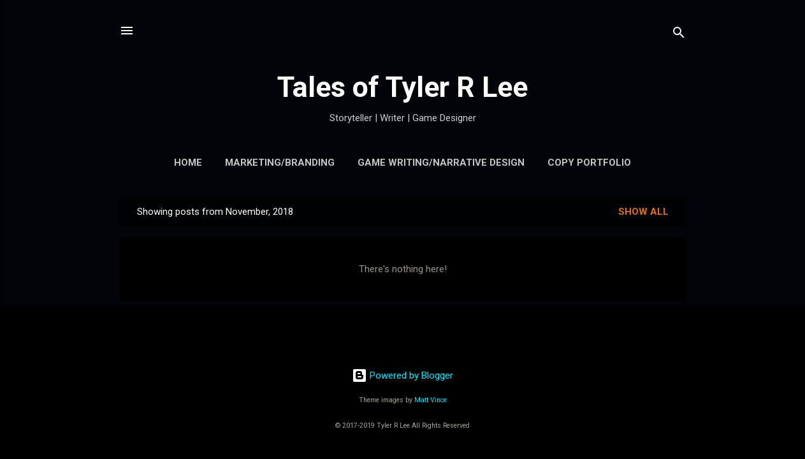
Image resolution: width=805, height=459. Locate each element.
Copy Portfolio (589, 162)
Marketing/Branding (280, 162)
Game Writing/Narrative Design (441, 162)
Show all (643, 211)
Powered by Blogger (402, 375)
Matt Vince (430, 400)
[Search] (678, 34)
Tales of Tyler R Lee (402, 87)
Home (188, 162)
